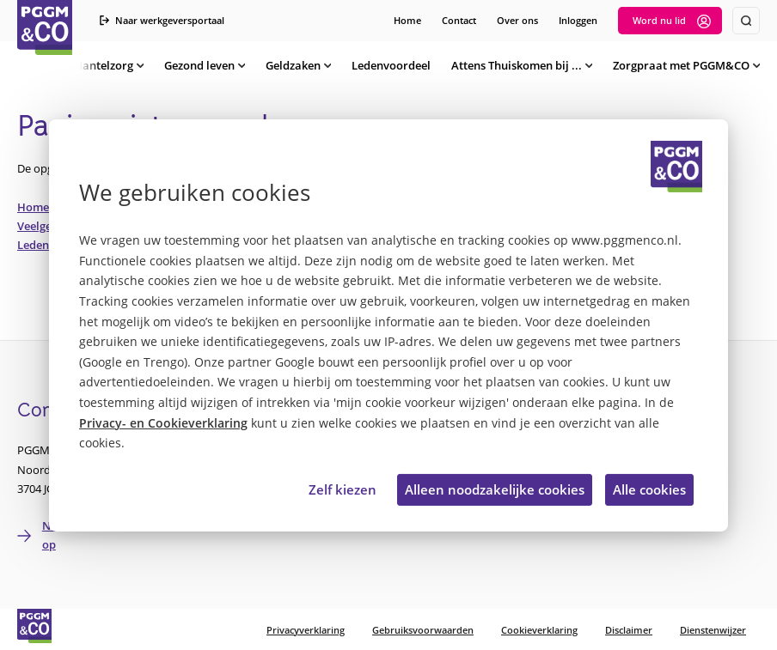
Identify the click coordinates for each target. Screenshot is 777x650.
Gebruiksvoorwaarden (423, 629)
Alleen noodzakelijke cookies (494, 489)
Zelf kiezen (342, 489)
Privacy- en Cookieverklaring (163, 423)
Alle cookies (649, 489)
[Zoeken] (746, 20)
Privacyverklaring (305, 629)
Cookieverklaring (539, 629)
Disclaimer (628, 629)
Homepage (46, 207)
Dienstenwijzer (713, 629)
